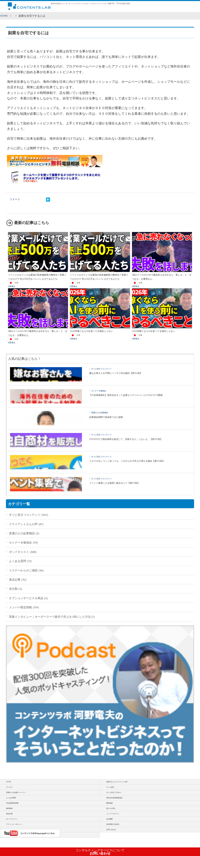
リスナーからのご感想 (23, 570)
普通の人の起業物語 (99, 412)
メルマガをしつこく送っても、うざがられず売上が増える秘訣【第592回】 (127, 460)
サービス (9, 787)
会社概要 (109, 819)
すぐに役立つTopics (113, 792)
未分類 (13, 588)
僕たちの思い (111, 808)
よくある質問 (17, 561)
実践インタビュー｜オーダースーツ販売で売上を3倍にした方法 (50, 616)
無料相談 (109, 803)
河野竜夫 (11, 286)
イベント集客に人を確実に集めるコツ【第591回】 (114, 483)
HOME (4, 15)
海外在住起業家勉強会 (114, 798)
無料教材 (9, 808)
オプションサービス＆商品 (26, 598)
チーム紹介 (110, 787)
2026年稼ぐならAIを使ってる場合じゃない (91, 331)
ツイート (15, 199)
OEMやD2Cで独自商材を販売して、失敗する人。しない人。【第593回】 (125, 439)
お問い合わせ (100, 852)
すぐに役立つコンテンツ (101, 369)
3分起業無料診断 (12, 803)
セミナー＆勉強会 (98, 391)
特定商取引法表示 (112, 824)
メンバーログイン (112, 814)
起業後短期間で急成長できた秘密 (106, 417)
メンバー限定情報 (20, 607)
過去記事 (14, 579)
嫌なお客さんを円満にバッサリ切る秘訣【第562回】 (115, 373)
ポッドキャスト (19, 551)
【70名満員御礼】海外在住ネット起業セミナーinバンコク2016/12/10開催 (126, 395)
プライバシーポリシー (14, 824)
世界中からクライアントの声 (116, 782)
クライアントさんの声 (23, 524)
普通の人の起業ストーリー (16, 792)
